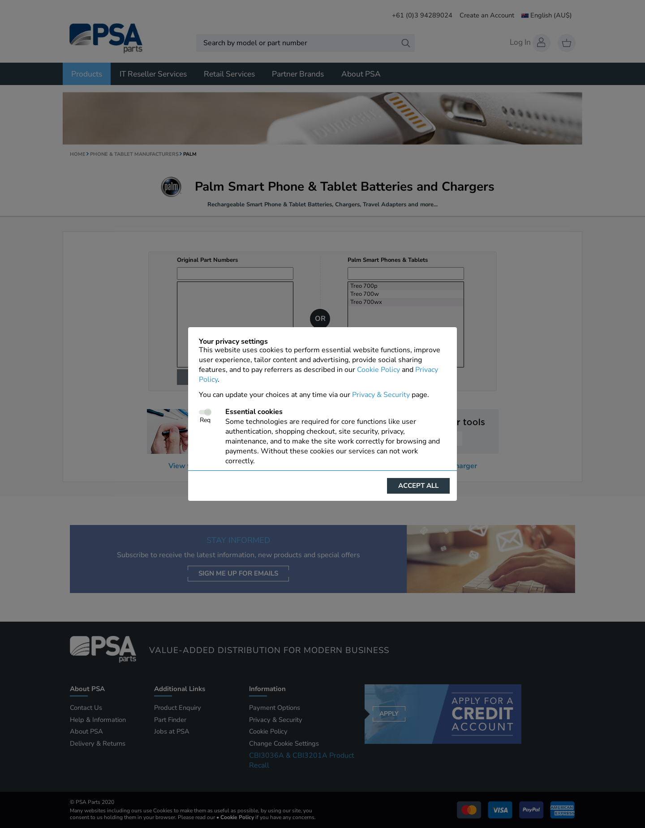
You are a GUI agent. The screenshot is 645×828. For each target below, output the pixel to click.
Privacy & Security (381, 395)
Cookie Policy (378, 370)
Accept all (418, 485)
